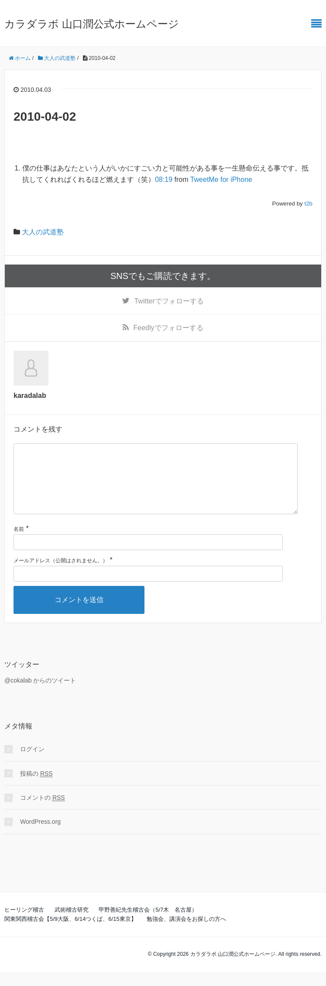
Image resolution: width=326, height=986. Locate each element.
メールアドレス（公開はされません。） (61, 574)
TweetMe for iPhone (221, 179)
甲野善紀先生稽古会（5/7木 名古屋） (148, 923)
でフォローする (168, 301)
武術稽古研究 (72, 923)
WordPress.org (40, 835)
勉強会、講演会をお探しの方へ (186, 933)
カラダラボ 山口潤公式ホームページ (91, 24)
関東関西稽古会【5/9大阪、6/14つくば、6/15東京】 (70, 933)
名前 (19, 543)
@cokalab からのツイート (40, 694)
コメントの (42, 811)
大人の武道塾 (43, 232)
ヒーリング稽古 (24, 923)
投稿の (36, 787)
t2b (308, 203)
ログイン (32, 763)
